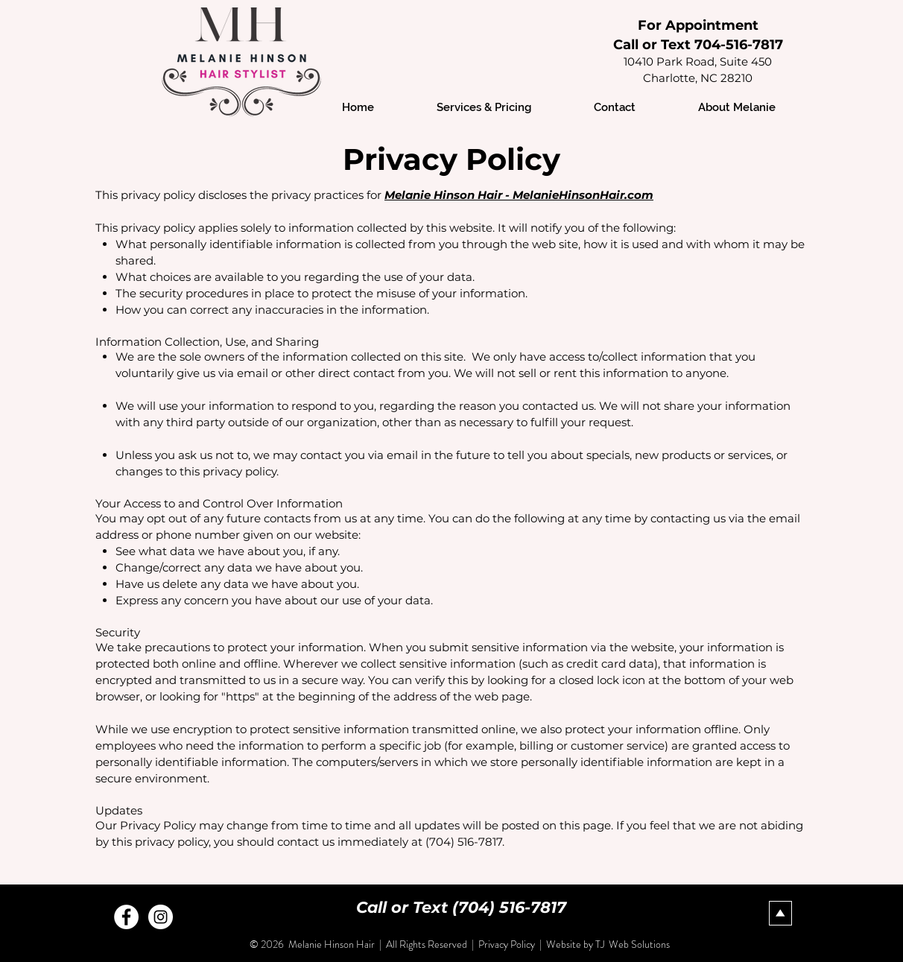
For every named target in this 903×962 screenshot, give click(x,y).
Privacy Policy (507, 944)
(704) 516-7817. (464, 842)
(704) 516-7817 (509, 907)
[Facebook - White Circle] (126, 917)
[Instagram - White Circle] (160, 917)
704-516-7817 (738, 45)
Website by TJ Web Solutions (608, 944)
